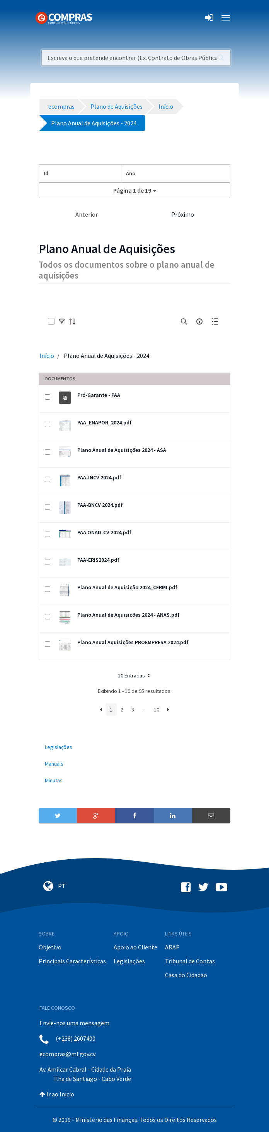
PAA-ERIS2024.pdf (98, 559)
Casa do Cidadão (186, 975)
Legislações (129, 961)
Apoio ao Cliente (135, 947)
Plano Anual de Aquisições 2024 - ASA (121, 449)
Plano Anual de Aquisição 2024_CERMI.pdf (127, 587)
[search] (184, 321)
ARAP (172, 947)
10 (156, 709)
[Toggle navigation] (103, 18)
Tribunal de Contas (190, 961)
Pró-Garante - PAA (98, 395)
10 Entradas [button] (135, 675)
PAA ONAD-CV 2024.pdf (104, 532)
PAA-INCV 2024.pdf (99, 477)
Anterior (86, 214)
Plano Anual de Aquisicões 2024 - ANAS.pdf (128, 614)
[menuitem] (134, 747)
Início (46, 355)
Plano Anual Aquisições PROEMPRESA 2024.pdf (133, 642)
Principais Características (72, 961)
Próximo (182, 214)
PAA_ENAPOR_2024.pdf (104, 422)
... (144, 709)
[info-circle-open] (199, 321)
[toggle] (62, 321)
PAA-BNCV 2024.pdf (100, 504)
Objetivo (50, 947)
